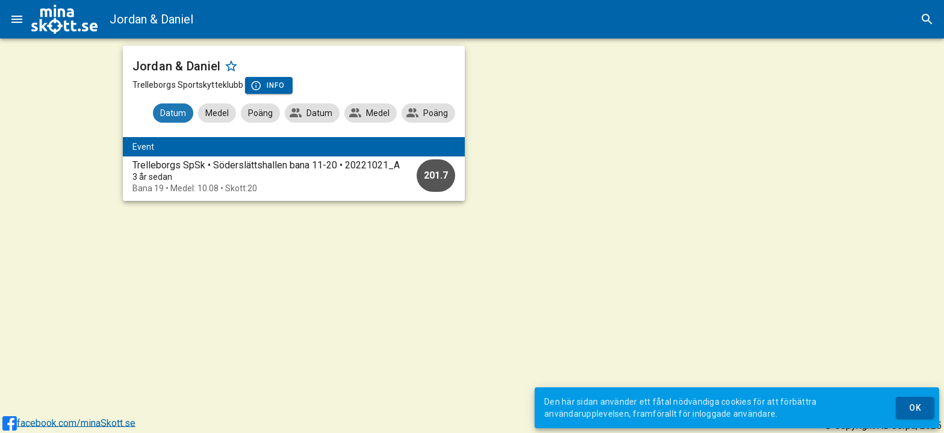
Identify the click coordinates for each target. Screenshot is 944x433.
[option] (294, 176)
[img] (64, 19)
